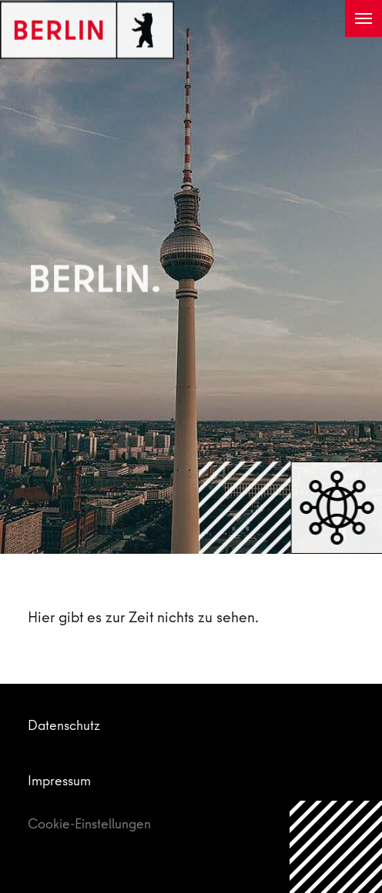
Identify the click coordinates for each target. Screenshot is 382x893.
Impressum (59, 780)
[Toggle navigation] (363, 18)
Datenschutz (64, 725)
